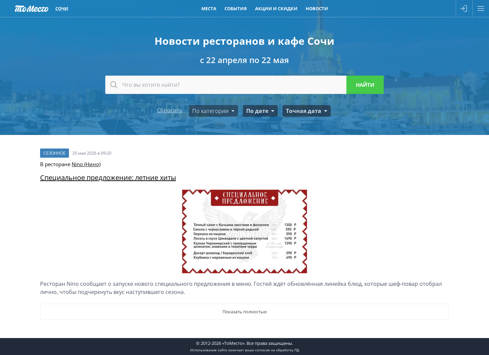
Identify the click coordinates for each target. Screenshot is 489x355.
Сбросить (169, 110)
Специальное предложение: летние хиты (108, 177)
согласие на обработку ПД (277, 350)
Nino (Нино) (86, 164)
